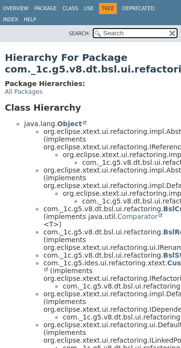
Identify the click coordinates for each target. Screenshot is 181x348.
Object (69, 124)
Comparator (137, 216)
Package (45, 8)
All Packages (23, 91)
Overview (15, 8)
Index (10, 19)
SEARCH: (79, 33)
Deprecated (138, 8)
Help (30, 19)
